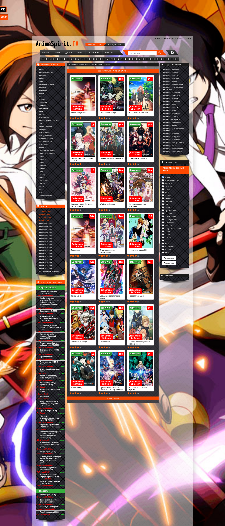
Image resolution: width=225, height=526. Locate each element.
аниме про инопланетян (172, 152)
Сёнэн (41, 163)
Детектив (42, 87)
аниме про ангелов (170, 75)
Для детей (43, 90)
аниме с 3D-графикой (171, 119)
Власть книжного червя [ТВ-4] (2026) (50, 482)
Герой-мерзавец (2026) (49, 512)
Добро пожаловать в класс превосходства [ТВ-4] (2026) (49, 404)
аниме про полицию (171, 134)
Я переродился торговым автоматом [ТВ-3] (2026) (49, 318)
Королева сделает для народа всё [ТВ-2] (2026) (50, 426)
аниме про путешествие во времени (173, 129)
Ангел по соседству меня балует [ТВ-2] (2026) (51, 377)
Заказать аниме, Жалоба (49, 271)
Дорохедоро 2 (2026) (48, 311)
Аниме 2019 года (45, 241)
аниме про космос (170, 81)
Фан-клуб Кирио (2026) (49, 507)
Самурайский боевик (47, 151)
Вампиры (42, 75)
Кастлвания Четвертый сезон (50, 391)
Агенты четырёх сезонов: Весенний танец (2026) (48, 336)
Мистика (42, 114)
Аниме (57, 53)
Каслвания (44, 397)
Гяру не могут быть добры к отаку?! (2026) (49, 344)
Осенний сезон (45, 211)
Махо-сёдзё (43, 108)
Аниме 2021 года (45, 235)
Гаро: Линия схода (112, 112)
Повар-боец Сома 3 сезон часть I (83, 159)
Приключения (44, 133)
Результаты (169, 263)
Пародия (42, 129)
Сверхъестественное (47, 154)
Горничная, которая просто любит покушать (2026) (50, 327)
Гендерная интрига (46, 84)
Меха (41, 111)
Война (41, 78)
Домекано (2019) (83, 112)
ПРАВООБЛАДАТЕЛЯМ (164, 39)
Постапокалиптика (46, 142)
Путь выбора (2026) (48, 411)
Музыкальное (44, 117)
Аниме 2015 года (45, 253)
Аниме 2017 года (45, 247)
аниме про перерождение (173, 84)
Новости (109, 53)
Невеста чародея (141, 295)
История (42, 99)
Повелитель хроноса (141, 157)
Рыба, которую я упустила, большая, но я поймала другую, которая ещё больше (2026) (50, 302)
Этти (40, 193)
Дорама (68, 53)
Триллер (42, 175)
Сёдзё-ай (42, 160)
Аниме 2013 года (45, 259)
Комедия (42, 105)
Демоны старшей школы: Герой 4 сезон (83, 204)
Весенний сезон (45, 217)
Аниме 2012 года (45, 262)
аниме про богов (169, 146)
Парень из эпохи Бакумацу (112, 157)
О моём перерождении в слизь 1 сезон (141, 342)
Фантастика (43, 181)
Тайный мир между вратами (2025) (48, 384)
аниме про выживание (172, 122)
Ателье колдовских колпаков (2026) (48, 469)
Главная (45, 53)
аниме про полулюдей (171, 113)
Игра (40, 96)
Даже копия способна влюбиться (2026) (49, 501)
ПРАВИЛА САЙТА (183, 39)
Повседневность (45, 136)
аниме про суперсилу (171, 95)
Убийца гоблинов (112, 203)
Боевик (41, 69)
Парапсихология (45, 126)
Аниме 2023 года (45, 229)
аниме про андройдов (171, 92)
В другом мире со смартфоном (112, 250)
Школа (41, 187)
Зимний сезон (44, 214)
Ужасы (41, 178)
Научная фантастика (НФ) (49, 120)
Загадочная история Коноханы (141, 204)
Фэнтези (42, 184)
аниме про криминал (171, 69)
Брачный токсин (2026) (50, 357)
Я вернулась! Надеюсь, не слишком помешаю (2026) (50, 445)
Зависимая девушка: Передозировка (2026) (49, 476)
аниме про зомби (169, 104)
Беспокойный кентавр (141, 112)
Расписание (94, 53)
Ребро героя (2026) (48, 452)
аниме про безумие (170, 98)
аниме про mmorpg (170, 116)
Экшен (41, 190)
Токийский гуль (83, 387)
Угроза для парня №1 (141, 249)
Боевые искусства (46, 72)
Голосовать (169, 258)
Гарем (41, 81)
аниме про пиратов (170, 107)
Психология (43, 145)
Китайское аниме (45, 196)
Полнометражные (46, 139)
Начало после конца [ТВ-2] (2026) (48, 292)
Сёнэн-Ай (42, 166)
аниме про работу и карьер (174, 143)
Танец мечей (83, 295)
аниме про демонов (171, 72)
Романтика (43, 148)
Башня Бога (112, 341)
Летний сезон (44, 220)
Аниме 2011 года (45, 265)
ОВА (40, 123)
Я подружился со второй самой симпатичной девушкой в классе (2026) (50, 460)
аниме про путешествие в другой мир (173, 88)
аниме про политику (171, 78)
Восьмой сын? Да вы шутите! (141, 388)
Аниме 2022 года (45, 232)
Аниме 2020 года (45, 238)
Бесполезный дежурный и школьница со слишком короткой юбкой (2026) (50, 435)
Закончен (77, 78)
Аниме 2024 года (45, 226)
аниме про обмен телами (173, 149)
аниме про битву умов (171, 137)
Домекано (83, 249)
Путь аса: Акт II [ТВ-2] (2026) (49, 363)
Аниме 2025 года (45, 223)
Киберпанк (43, 102)
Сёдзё (41, 157)
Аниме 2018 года (45, 244)
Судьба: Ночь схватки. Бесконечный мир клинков (112, 388)
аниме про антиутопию (172, 101)
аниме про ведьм (169, 110)
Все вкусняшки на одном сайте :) (113, 71)
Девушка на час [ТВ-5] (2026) (49, 351)
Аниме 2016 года (45, 250)
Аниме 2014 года (45, 256)
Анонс (80, 53)
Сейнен (42, 169)
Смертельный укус (83, 341)
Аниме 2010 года (45, 268)
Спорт (41, 172)
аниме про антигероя (171, 140)
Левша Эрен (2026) (48, 495)
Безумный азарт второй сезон (112, 296)
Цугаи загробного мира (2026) (50, 370)
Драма (41, 93)
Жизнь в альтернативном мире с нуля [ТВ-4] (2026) (50, 418)
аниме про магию (169, 125)
